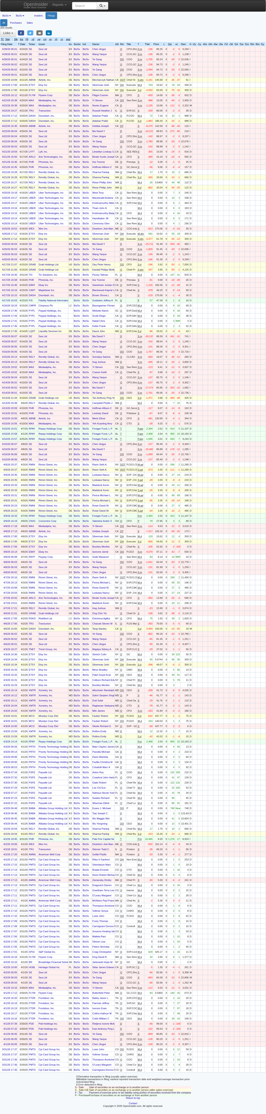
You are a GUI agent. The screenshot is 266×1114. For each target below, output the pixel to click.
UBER (32, 192)
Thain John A (99, 208)
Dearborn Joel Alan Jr (104, 228)
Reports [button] (59, 4)
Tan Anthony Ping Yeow (105, 398)
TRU (31, 110)
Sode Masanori (100, 557)
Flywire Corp (45, 95)
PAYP (32, 557)
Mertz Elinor (99, 418)
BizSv (77, 49)
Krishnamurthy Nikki (103, 203)
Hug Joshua (99, 362)
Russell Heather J (102, 110)
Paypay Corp (46, 557)
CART (32, 290)
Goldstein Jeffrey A (102, 300)
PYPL (32, 310)
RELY (32, 172)
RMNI (32, 464)
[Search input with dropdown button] (84, 6)
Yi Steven (97, 100)
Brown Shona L (100, 295)
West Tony (98, 192)
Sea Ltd (43, 49)
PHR (31, 162)
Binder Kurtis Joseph (103, 156)
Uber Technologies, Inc (51, 192)
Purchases (16, 22)
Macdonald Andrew (102, 197)
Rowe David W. (100, 505)
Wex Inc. (43, 228)
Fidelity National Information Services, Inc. (61, 300)
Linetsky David (100, 413)
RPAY (32, 428)
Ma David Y (98, 131)
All (3, 22)
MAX (31, 100)
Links (8, 33)
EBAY (32, 285)
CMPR (32, 305)
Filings (51, 15)
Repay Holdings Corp (50, 428)
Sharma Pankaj (100, 172)
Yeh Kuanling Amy (102, 423)
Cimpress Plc (46, 305)
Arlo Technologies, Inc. (51, 156)
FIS (31, 300)
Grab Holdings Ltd (48, 264)
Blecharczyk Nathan (103, 80)
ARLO (32, 156)
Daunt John (98, 331)
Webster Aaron (100, 310)
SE (30, 49)
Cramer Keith (99, 372)
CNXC (32, 521)
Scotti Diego (99, 315)
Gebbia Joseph (100, 126)
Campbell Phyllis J (102, 403)
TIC (31, 274)
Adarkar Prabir (100, 115)
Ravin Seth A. (99, 464)
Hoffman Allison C (102, 167)
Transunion (45, 110)
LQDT (32, 331)
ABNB (32, 80)
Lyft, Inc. (43, 151)
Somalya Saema (101, 356)
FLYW (32, 95)
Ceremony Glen (101, 223)
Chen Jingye (99, 49)
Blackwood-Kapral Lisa (104, 290)
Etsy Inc (43, 85)
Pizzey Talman (100, 274)
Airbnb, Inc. (45, 80)
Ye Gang (97, 59)
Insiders (38, 15)
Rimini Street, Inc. (48, 464)
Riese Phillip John (102, 182)
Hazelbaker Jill (100, 218)
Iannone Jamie (100, 551)
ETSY (32, 85)
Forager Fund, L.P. (102, 428)
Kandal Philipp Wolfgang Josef (109, 269)
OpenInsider (36, 5)
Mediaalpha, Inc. (48, 100)
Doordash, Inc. (47, 115)
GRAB (32, 264)
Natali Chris (98, 321)
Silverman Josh (100, 85)
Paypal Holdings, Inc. (50, 310)
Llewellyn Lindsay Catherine (107, 151)
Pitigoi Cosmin (100, 95)
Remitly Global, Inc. (49, 172)
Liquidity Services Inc (50, 331)
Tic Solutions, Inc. (48, 274)
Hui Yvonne (98, 162)
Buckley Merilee (101, 546)
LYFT (32, 151)
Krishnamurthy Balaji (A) (105, 213)
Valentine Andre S (102, 521)
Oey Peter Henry (101, 264)
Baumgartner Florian (103, 305)
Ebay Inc (43, 285)
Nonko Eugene (100, 105)
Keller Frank (99, 326)
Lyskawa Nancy (101, 474)
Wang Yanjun (99, 54)
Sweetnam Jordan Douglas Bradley (111, 285)
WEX (31, 228)
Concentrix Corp (47, 521)
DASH (32, 115)
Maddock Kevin (100, 485)
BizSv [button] (6, 15)
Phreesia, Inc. (46, 162)
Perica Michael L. (101, 495)
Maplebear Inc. (47, 290)
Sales (30, 22)
